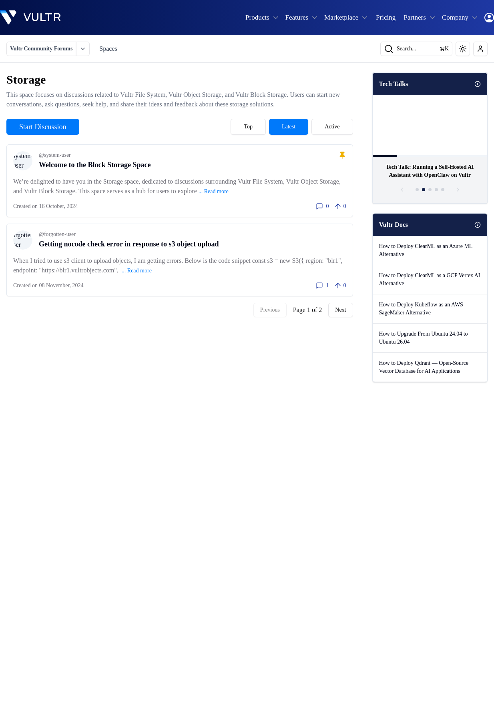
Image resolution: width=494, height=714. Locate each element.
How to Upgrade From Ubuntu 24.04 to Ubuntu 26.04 (423, 338)
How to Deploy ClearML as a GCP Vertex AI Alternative (429, 279)
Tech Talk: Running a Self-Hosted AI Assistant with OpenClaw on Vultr (430, 171)
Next (340, 310)
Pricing (386, 17)
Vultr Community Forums (41, 49)
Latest (288, 127)
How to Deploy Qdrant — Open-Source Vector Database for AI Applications (424, 367)
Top (248, 127)
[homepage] (30, 17)
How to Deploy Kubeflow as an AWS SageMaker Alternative (421, 309)
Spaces (108, 48)
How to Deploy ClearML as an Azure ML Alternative (426, 250)
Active (332, 127)
